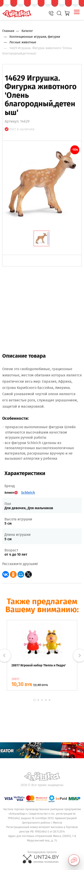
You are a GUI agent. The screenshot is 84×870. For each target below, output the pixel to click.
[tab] (41, 238)
